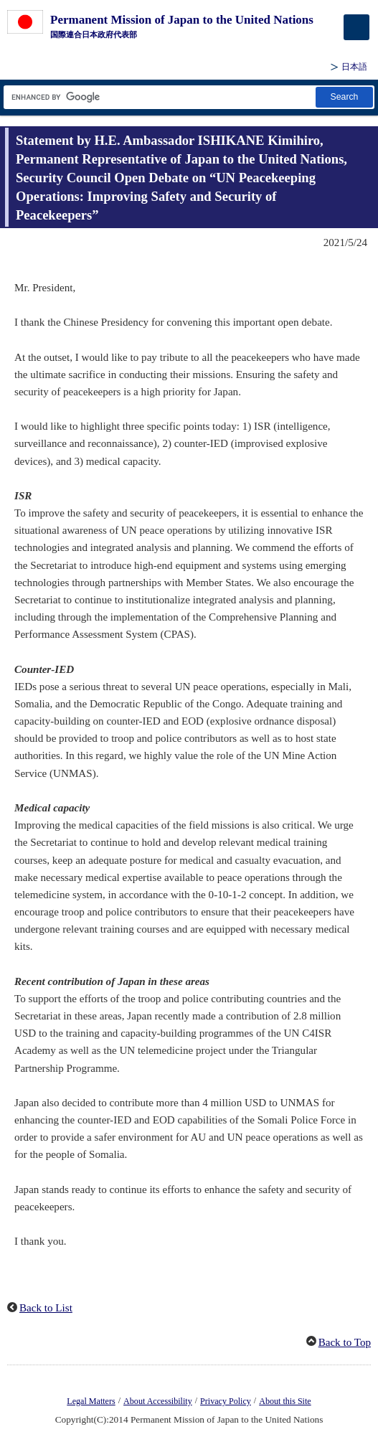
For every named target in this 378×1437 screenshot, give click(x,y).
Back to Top (344, 1342)
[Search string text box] (158, 97)
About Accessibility (157, 1401)
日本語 (354, 67)
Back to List (45, 1308)
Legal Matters (91, 1401)
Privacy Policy (225, 1401)
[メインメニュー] (356, 27)
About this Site (285, 1401)
